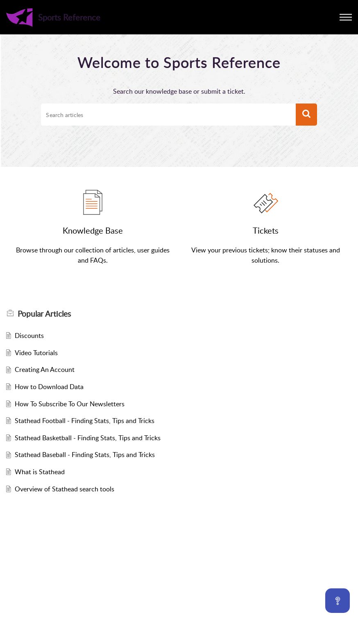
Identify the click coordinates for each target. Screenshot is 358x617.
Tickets (266, 230)
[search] (168, 115)
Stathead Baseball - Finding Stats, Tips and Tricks (85, 454)
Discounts (29, 335)
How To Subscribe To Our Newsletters (70, 403)
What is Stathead (40, 471)
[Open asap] (337, 600)
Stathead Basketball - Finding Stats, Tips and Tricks (88, 437)
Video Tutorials (36, 352)
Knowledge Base (93, 230)
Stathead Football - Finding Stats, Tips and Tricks (84, 420)
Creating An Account (45, 369)
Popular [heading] (44, 313)
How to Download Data (49, 386)
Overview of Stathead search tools (64, 488)
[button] (346, 17)
